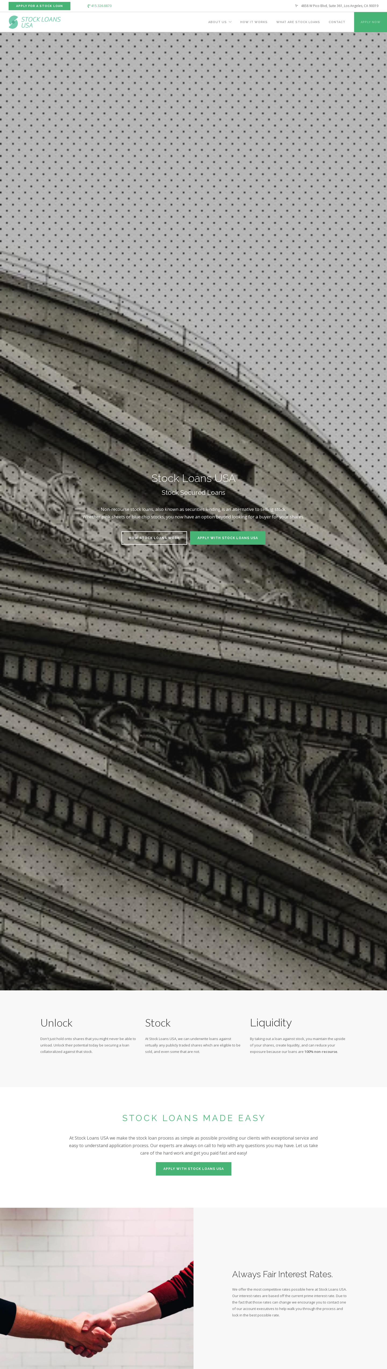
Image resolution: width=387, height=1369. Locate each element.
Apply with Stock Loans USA (228, 538)
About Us (217, 22)
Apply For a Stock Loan (39, 6)
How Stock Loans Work (154, 538)
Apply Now (371, 22)
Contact (337, 22)
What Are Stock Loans (298, 22)
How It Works (254, 22)
